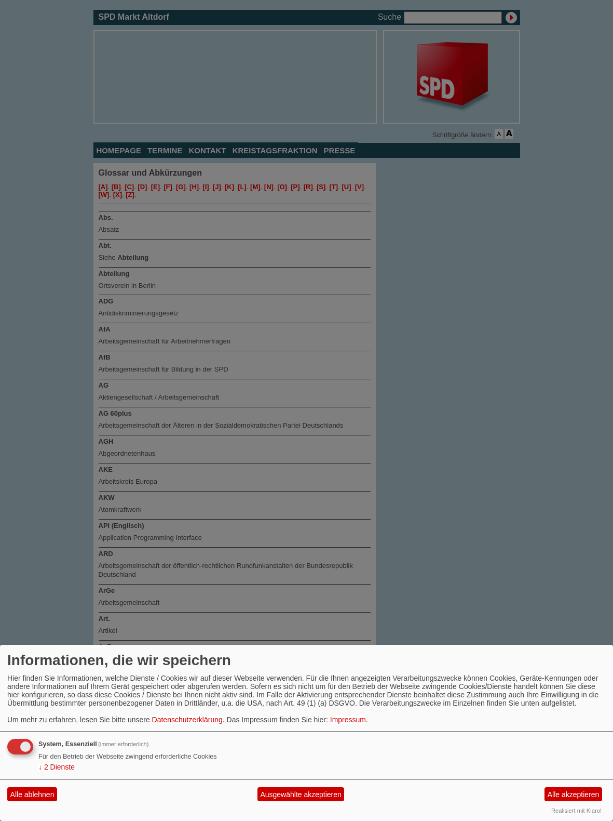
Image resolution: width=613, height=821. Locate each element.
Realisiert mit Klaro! (576, 810)
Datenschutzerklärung (187, 720)
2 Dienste (56, 767)
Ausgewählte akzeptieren (300, 794)
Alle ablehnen (32, 794)
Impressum (348, 720)
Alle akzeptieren (574, 794)
